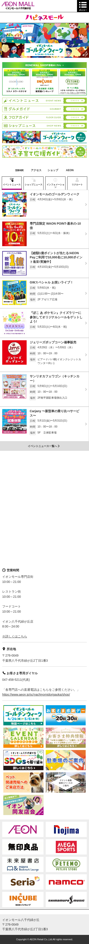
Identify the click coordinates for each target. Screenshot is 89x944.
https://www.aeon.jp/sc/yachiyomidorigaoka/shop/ (36, 694)
